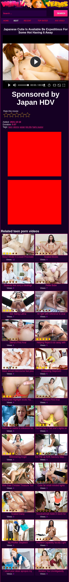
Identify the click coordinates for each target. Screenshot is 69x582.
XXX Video (60, 21)
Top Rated (43, 21)
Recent (27, 21)
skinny (16, 127)
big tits (29, 127)
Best (16, 21)
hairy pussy (37, 127)
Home (6, 21)
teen (10, 127)
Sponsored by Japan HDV (36, 98)
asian (22, 127)
